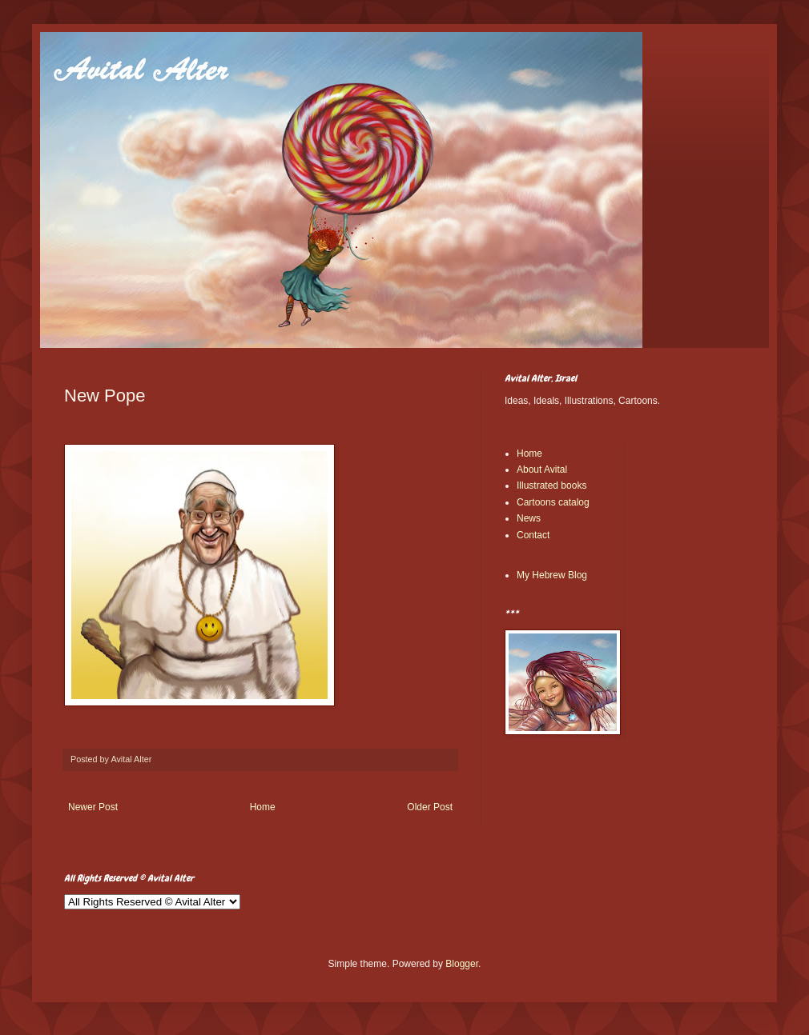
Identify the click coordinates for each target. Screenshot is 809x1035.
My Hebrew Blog (552, 575)
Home (263, 807)
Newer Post (93, 807)
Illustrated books (551, 485)
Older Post (430, 807)
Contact (533, 535)
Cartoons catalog (553, 502)
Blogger (461, 963)
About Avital (542, 469)
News (529, 518)
